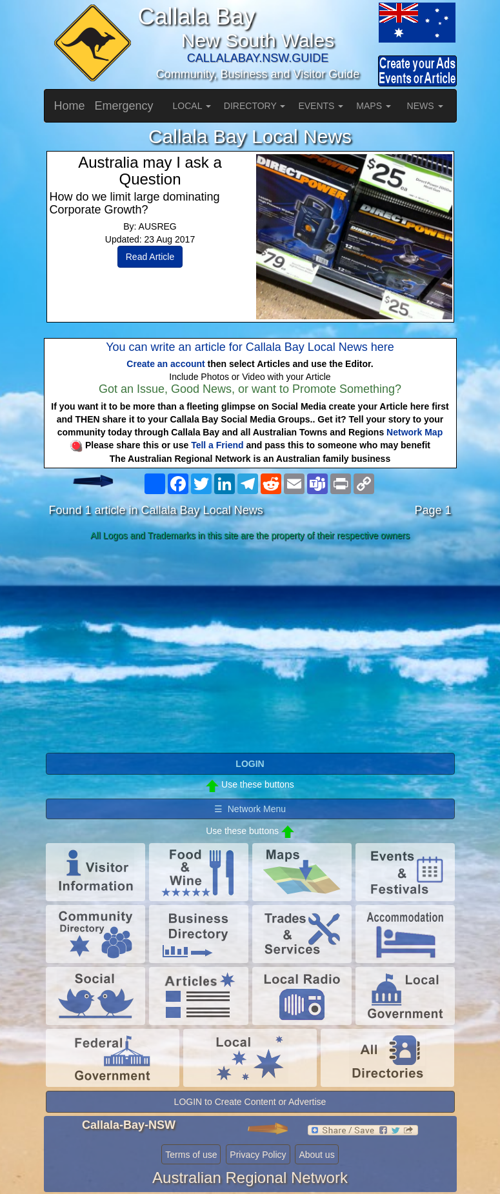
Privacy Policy (258, 1154)
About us (316, 1154)
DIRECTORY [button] (255, 106)
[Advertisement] (250, 647)
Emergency (124, 105)
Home (69, 105)
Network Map (414, 432)
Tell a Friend (217, 445)
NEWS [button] (425, 106)
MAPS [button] (373, 106)
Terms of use (191, 1154)
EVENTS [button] (320, 106)
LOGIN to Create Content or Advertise (250, 1102)
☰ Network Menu (250, 809)
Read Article (150, 257)
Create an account (165, 364)
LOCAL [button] (192, 106)
